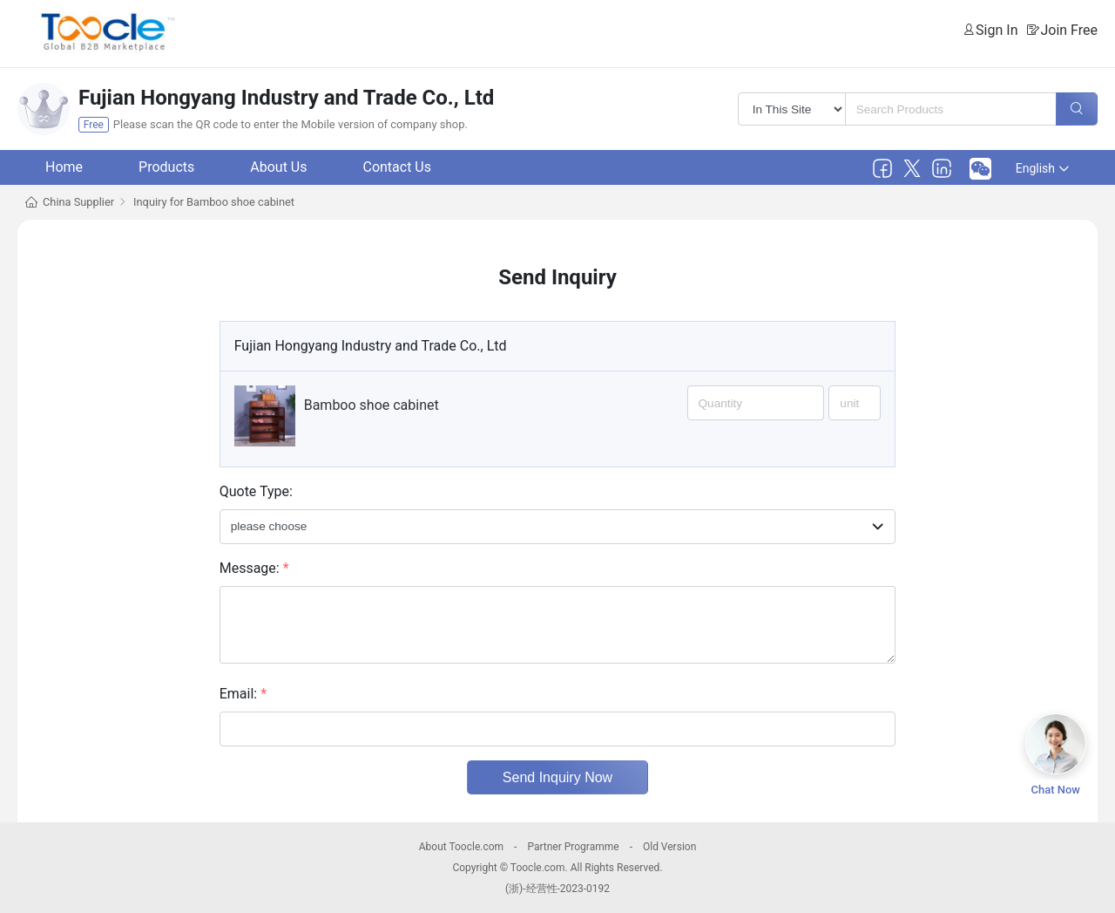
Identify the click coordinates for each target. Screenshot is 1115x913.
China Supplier (78, 201)
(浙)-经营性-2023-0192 (557, 888)
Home (64, 167)
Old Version (669, 847)
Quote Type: (256, 491)
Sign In (996, 30)
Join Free (1069, 30)
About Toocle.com (461, 847)
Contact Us (396, 167)
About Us (278, 167)
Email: (243, 693)
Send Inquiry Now (557, 777)
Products (166, 167)
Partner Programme (572, 847)
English (1042, 168)
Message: (254, 568)
